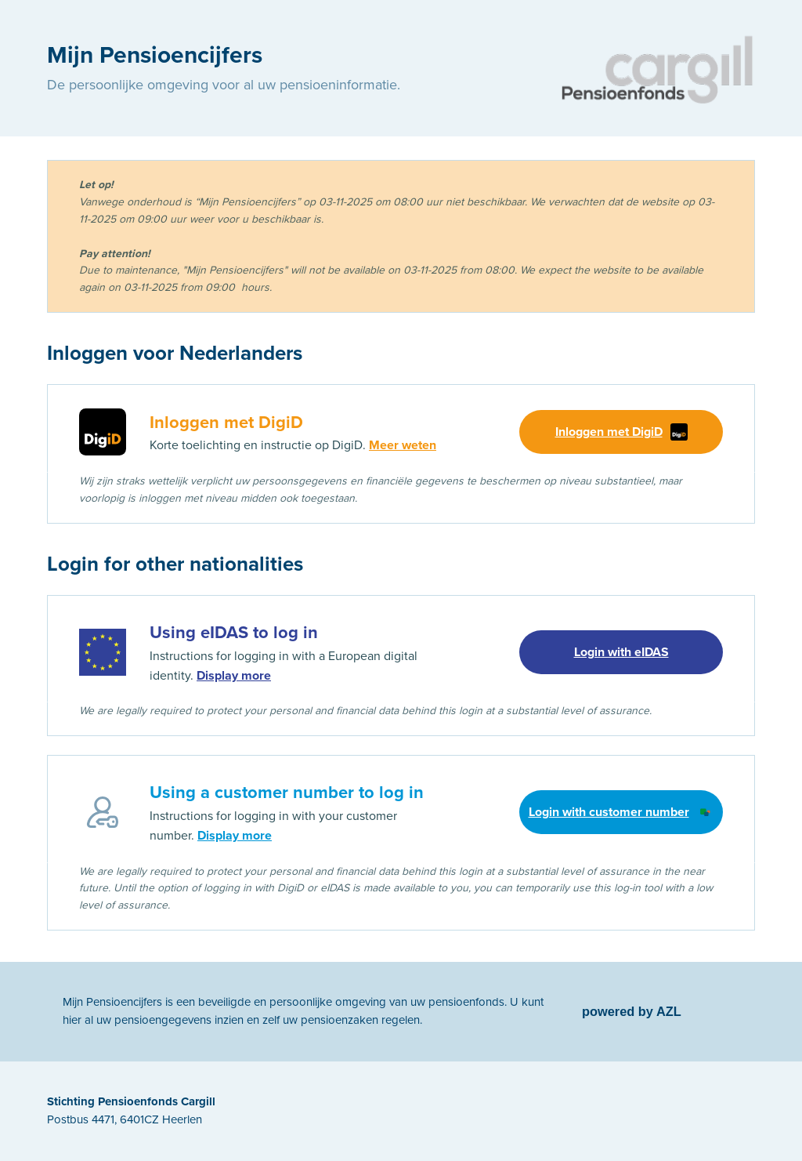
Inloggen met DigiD (621, 432)
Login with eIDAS (621, 652)
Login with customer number (621, 812)
